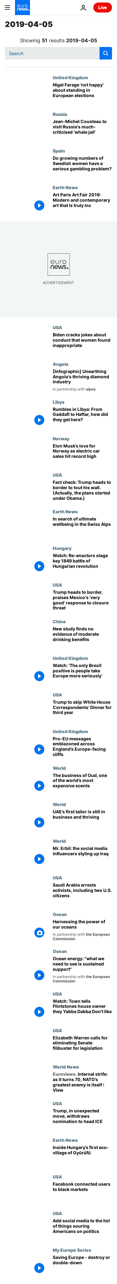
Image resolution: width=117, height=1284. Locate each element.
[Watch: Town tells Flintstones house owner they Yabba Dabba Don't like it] (82, 1009)
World (59, 767)
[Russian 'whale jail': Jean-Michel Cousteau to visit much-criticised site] (82, 130)
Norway (61, 438)
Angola (60, 363)
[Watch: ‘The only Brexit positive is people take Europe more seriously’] (82, 674)
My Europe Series (72, 1249)
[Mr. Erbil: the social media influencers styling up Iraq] (82, 856)
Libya (58, 401)
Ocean (60, 914)
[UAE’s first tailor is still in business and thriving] (82, 820)
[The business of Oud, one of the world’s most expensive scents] (82, 784)
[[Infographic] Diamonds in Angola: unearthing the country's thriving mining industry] (82, 380)
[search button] (106, 53)
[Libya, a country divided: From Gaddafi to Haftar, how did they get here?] (82, 417)
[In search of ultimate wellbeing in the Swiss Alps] (82, 527)
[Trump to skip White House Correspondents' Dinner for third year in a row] (82, 710)
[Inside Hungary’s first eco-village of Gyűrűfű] (82, 1156)
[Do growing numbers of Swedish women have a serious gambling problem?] (82, 166)
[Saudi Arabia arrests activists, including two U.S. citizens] (82, 893)
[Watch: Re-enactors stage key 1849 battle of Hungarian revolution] (82, 564)
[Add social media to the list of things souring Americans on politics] (82, 1229)
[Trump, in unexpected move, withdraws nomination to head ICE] (82, 1119)
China (59, 621)
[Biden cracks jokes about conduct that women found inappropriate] (82, 343)
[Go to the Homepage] (22, 7)
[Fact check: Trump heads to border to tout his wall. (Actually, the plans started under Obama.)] (82, 490)
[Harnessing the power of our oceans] (82, 930)
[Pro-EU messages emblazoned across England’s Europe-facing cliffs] (82, 747)
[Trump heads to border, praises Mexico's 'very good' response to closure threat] (82, 600)
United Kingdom (70, 77)
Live (102, 7)
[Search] (58, 53)
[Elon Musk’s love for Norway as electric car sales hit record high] (82, 454)
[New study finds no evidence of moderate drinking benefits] (82, 637)
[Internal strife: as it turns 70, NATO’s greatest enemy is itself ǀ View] (82, 1082)
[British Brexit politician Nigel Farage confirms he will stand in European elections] (82, 93)
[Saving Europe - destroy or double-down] (82, 1265)
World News (66, 1066)
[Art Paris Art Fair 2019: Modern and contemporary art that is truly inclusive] (82, 203)
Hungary (62, 548)
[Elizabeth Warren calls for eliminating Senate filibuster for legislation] (82, 1046)
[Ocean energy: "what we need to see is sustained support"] (82, 969)
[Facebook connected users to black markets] (82, 1192)
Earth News (65, 187)
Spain (59, 150)
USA (57, 327)
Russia (60, 113)
